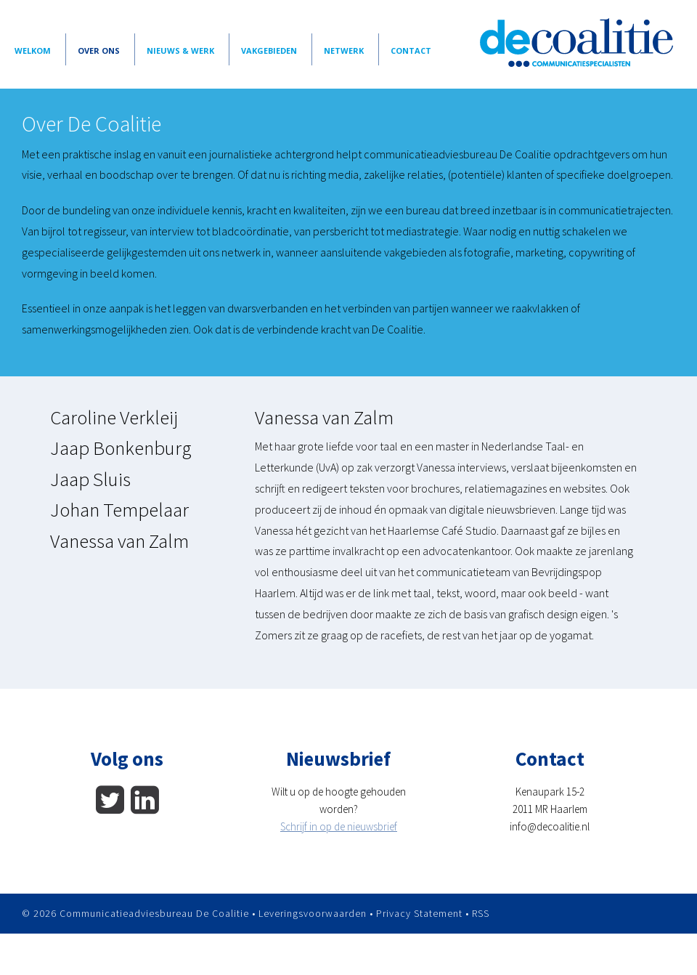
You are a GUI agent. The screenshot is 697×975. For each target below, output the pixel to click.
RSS (480, 913)
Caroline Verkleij (114, 417)
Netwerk (344, 50)
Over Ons (99, 50)
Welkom (33, 50)
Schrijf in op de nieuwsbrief (338, 826)
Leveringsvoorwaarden (312, 913)
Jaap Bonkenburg (121, 447)
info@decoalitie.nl (550, 826)
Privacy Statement (419, 913)
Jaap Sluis (90, 478)
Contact (411, 50)
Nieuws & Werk (180, 50)
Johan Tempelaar (119, 509)
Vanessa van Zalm (119, 540)
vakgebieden (269, 50)
